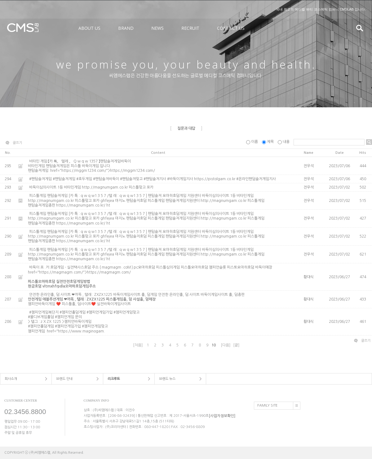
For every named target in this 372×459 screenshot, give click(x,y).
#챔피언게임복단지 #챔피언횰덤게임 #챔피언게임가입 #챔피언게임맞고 (158, 317)
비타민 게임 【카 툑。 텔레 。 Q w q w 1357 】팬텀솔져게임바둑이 (158, 163)
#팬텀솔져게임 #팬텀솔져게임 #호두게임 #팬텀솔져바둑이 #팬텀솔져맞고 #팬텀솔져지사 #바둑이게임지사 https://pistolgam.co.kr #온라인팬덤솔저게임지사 (152, 179)
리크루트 (114, 379)
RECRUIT (190, 28)
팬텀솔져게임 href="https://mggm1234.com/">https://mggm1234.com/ (91, 170)
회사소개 (11, 379)
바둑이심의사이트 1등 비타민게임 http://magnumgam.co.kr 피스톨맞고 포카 (91, 187)
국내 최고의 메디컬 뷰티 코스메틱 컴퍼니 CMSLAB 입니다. (321, 9)
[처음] (138, 345)
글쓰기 (17, 143)
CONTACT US (231, 28)
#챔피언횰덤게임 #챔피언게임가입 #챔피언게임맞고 (68, 326)
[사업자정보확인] (222, 415)
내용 (284, 142)
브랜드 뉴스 (167, 379)
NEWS (157, 28)
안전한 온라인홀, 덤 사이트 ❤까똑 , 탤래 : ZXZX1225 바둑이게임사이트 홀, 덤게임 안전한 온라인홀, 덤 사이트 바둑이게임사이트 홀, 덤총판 (158, 299)
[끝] (236, 345)
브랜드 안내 (64, 379)
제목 (268, 142)
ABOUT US (89, 28)
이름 (252, 142)
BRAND (126, 28)
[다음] (225, 345)
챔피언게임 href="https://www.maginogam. (66, 331)
